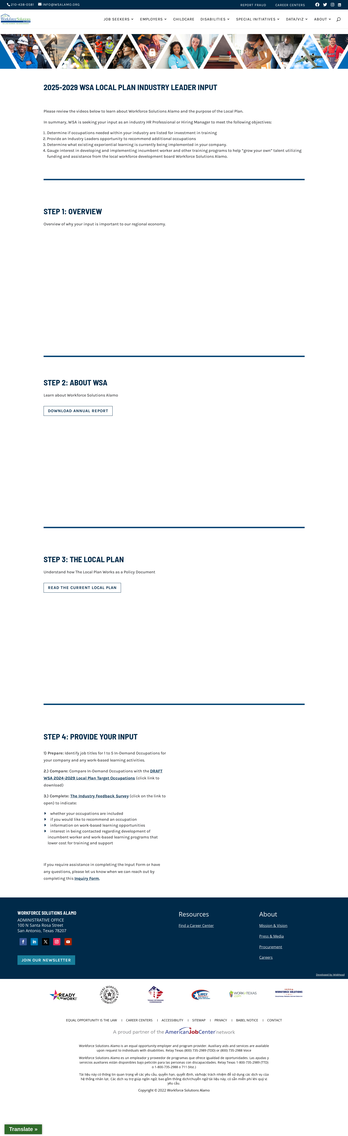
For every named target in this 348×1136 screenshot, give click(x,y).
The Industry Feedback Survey (99, 795)
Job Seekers (117, 19)
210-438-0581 (22, 4)
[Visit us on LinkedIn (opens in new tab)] (339, 6)
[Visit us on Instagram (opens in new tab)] (333, 5)
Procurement (270, 946)
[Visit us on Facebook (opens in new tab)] (317, 5)
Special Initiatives (256, 19)
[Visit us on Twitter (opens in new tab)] (325, 5)
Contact (274, 1020)
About (320, 19)
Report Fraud (253, 5)
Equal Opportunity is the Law (91, 1020)
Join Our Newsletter (46, 960)
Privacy (221, 1020)
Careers (266, 957)
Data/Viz (295, 19)
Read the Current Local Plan (82, 587)
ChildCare (184, 19)
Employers (151, 19)
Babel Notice (247, 1020)
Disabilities (213, 19)
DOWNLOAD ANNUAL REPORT (78, 410)
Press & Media (271, 936)
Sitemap (198, 1020)
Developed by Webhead (330, 974)
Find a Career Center (196, 925)
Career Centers (290, 5)
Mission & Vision (273, 925)
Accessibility (172, 1020)
